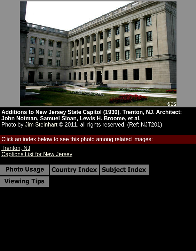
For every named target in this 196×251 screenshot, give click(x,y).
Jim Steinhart (41, 125)
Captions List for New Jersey (36, 154)
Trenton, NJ (15, 148)
